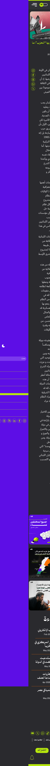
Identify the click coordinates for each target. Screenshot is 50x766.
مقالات (45, 740)
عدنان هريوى (32, 634)
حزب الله (39, 483)
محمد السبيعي (31, 698)
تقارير (38, 740)
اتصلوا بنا (36, 743)
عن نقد (44, 743)
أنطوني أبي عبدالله (36, 54)
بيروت (45, 483)
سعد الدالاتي (32, 666)
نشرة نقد (20, 740)
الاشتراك (13, 750)
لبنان (23, 483)
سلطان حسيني (31, 682)
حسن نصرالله (30, 483)
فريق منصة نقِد (31, 650)
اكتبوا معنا (9, 740)
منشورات (29, 740)
